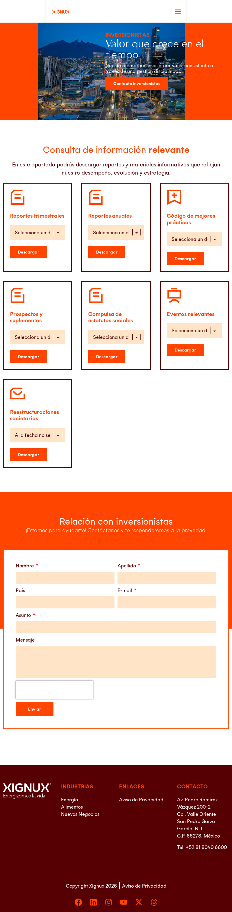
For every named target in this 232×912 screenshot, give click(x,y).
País (20, 590)
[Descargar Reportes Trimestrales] (28, 252)
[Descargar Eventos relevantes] (185, 350)
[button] (224, 11)
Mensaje (25, 639)
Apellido (127, 565)
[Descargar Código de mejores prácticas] (185, 258)
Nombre (25, 565)
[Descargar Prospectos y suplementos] (28, 356)
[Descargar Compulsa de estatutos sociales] (106, 356)
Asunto (24, 615)
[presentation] (54, 690)
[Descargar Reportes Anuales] (106, 252)
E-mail (125, 590)
